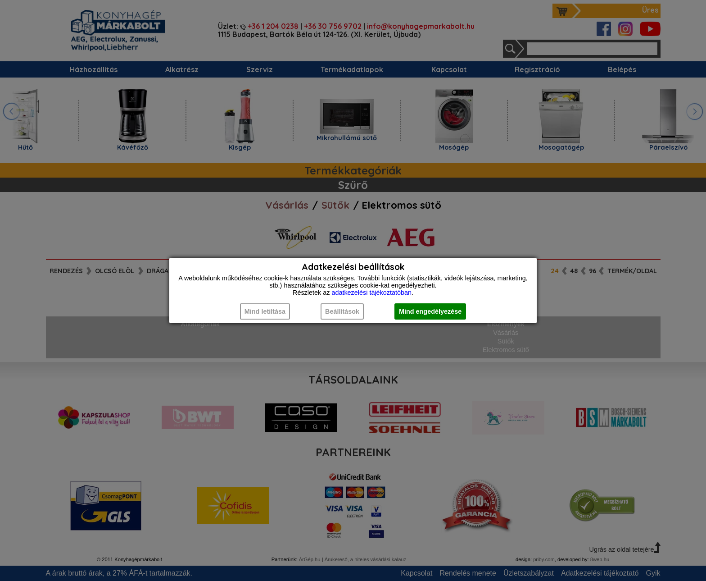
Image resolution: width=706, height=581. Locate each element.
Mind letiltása (264, 311)
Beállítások (342, 311)
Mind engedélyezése (430, 311)
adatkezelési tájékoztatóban (371, 292)
